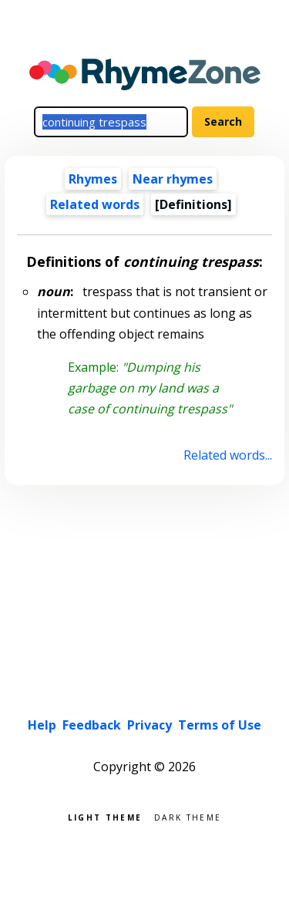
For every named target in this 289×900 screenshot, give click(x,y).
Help (42, 724)
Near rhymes (173, 178)
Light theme (105, 816)
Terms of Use (219, 724)
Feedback (91, 724)
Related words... (227, 455)
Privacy (149, 724)
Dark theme (187, 816)
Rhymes (93, 178)
